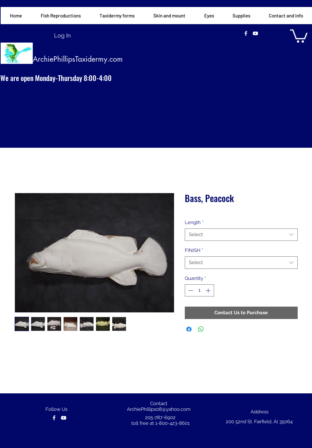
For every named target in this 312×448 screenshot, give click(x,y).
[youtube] (255, 33)
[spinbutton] (199, 290)
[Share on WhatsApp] (201, 329)
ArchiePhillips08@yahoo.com (159, 409)
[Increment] (209, 290)
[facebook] (246, 33)
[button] (117, 15)
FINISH (194, 250)
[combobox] (241, 234)
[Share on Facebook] (189, 329)
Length (194, 222)
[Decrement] (190, 290)
